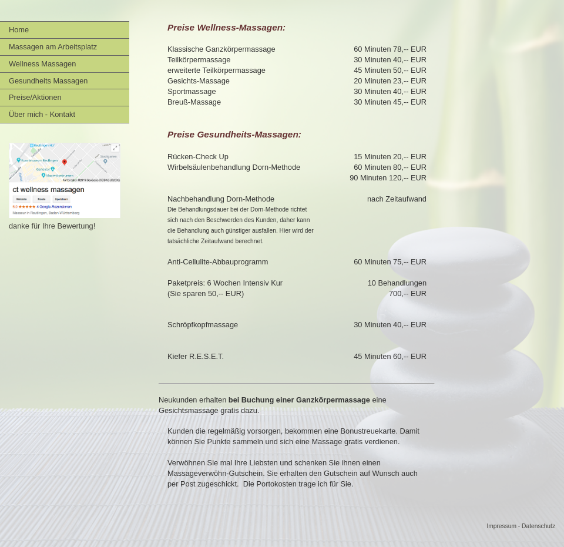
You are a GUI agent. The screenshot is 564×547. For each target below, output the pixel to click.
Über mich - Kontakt (42, 114)
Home (19, 29)
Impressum (501, 526)
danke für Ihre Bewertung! (52, 226)
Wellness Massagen (42, 63)
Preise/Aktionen (35, 97)
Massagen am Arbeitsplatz (53, 46)
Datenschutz (538, 526)
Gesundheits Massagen (48, 80)
